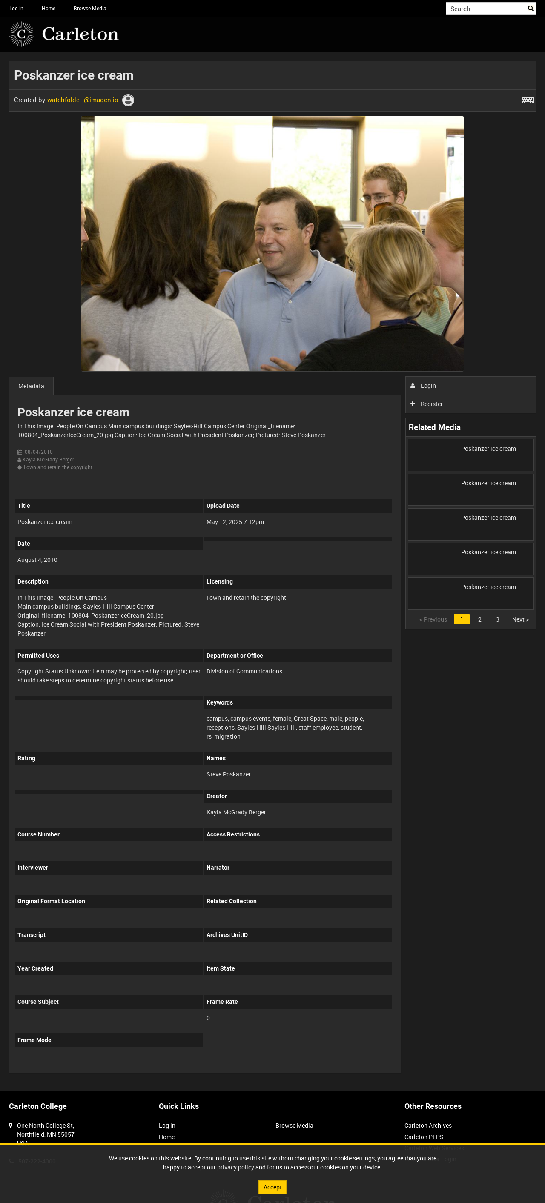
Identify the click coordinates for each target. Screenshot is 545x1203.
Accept (273, 1187)
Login (423, 385)
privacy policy (235, 1167)
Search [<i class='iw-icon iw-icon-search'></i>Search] (531, 8)
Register (426, 404)
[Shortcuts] (528, 99)
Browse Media (90, 8)
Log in (16, 8)
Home (48, 8)
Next (520, 619)
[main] (272, 571)
